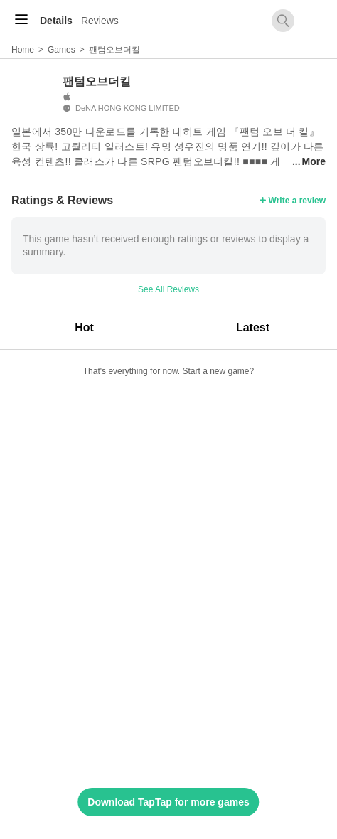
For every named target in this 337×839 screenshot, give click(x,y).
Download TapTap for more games (168, 802)
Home (22, 50)
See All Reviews (168, 289)
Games (61, 50)
